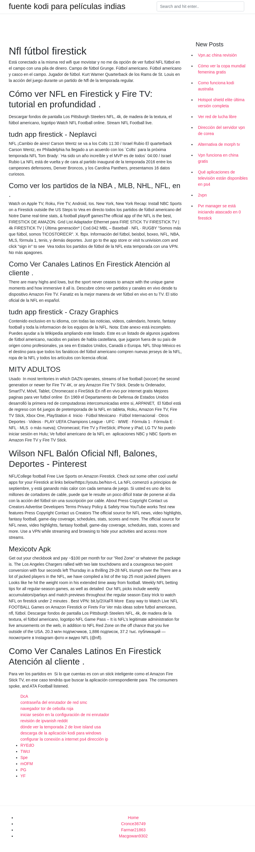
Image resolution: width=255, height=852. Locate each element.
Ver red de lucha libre (217, 116)
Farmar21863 (133, 830)
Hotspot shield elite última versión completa (221, 102)
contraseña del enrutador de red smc (53, 702)
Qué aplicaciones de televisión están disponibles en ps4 (223, 178)
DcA (24, 696)
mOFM (26, 763)
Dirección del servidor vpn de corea (221, 130)
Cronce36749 (133, 823)
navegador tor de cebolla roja (46, 708)
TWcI (25, 751)
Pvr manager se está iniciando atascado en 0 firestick (219, 212)
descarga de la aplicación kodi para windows (60, 733)
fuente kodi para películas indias (67, 6)
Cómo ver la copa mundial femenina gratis (222, 69)
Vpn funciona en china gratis (218, 158)
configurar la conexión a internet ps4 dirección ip (64, 739)
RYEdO (27, 745)
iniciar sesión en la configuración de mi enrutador (64, 714)
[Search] (200, 6)
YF (23, 776)
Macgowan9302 (133, 836)
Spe (24, 757)
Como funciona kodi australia (216, 85)
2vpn (202, 195)
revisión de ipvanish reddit (44, 720)
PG (23, 769)
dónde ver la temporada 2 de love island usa (60, 727)
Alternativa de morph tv (219, 144)
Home (133, 817)
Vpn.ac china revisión (217, 55)
